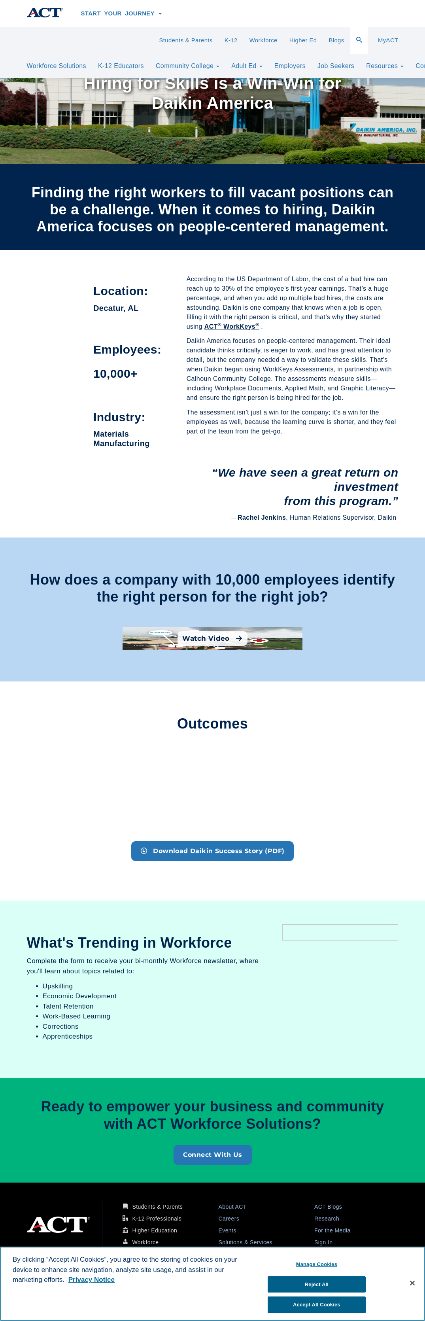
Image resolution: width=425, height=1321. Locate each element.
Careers (229, 1218)
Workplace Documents (248, 388)
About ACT (233, 1207)
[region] (212, 1284)
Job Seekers (335, 65)
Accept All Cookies (316, 1305)
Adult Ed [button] (247, 65)
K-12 (231, 40)
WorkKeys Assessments (298, 369)
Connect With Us (212, 1154)
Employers (290, 65)
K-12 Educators (121, 65)
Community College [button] (187, 65)
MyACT (388, 40)
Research (326, 1218)
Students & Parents (185, 40)
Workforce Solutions (56, 65)
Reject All (317, 1284)
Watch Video (212, 638)
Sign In (323, 1242)
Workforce (263, 40)
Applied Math (304, 388)
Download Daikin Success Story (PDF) (213, 851)
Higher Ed (303, 40)
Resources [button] (385, 65)
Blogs (336, 40)
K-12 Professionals (156, 1218)
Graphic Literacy (364, 388)
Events (227, 1230)
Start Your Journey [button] (121, 13)
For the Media (332, 1230)
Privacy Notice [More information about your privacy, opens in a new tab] (91, 1279)
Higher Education (154, 1230)
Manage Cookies (316, 1264)
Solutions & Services (245, 1242)
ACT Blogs (328, 1207)
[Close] (412, 1283)
